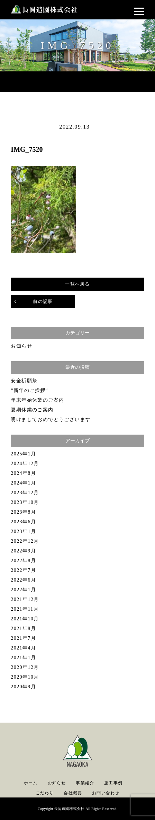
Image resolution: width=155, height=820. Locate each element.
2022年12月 (25, 541)
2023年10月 (25, 502)
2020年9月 (23, 686)
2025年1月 (23, 453)
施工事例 (113, 782)
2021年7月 (23, 638)
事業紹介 (85, 782)
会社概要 (73, 793)
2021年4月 (23, 648)
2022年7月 (23, 570)
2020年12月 (25, 667)
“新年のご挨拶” (29, 390)
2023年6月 (23, 521)
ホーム (31, 782)
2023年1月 (23, 531)
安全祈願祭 (24, 380)
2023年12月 (25, 492)
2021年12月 (25, 599)
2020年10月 (25, 677)
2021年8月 (23, 628)
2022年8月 (23, 560)
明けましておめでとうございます (51, 419)
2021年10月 (25, 618)
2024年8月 (23, 473)
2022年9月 (23, 550)
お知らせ (21, 346)
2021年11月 (25, 609)
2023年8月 (23, 512)
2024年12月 (25, 463)
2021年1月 (23, 657)
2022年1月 (23, 589)
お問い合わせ (105, 793)
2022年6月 (23, 580)
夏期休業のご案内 (32, 409)
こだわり (45, 793)
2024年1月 (23, 483)
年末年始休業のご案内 (37, 400)
